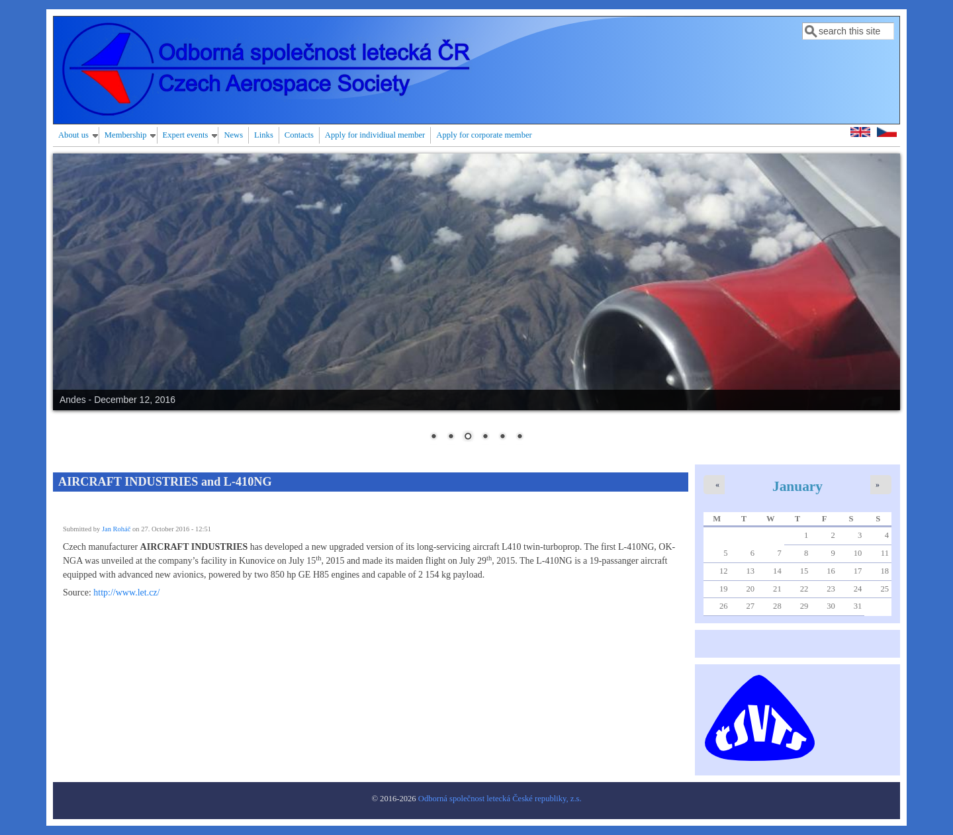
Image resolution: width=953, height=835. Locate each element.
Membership (126, 135)
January (797, 486)
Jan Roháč (116, 529)
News (233, 135)
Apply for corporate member (483, 135)
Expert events (185, 135)
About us (73, 135)
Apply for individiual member (375, 135)
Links (263, 135)
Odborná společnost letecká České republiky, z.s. (500, 798)
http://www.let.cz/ (126, 592)
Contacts (299, 135)
